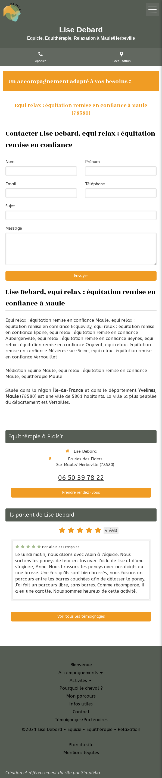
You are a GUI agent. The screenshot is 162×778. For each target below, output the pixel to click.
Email (10, 184)
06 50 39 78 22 (81, 478)
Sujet (10, 206)
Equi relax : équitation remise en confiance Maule (57, 320)
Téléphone (95, 184)
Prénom (92, 161)
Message (13, 228)
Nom (9, 161)
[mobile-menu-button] (152, 9)
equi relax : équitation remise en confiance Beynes (90, 338)
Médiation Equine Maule (30, 370)
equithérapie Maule (41, 376)
